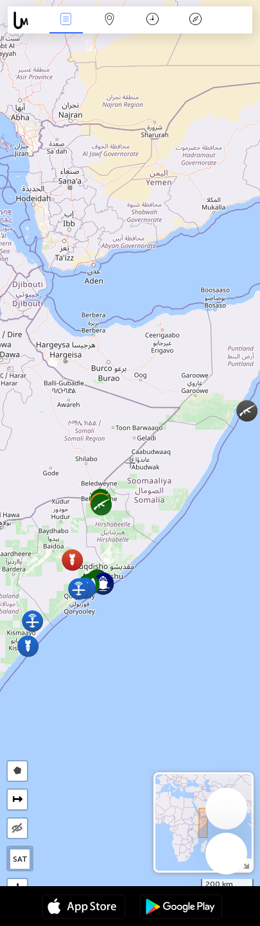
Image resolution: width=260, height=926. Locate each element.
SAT (20, 859)
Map (109, 20)
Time (152, 20)
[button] (72, 559)
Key (195, 20)
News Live (66, 20)
